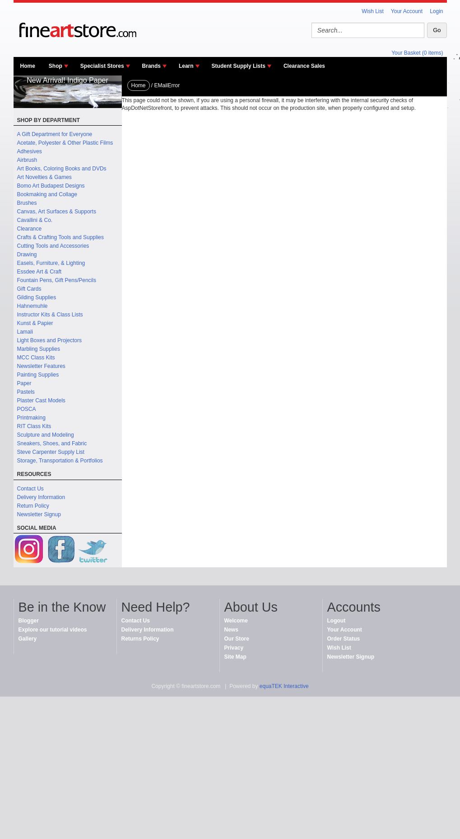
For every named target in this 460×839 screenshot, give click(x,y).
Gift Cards (29, 289)
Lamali (25, 332)
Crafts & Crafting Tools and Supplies (60, 237)
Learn (186, 66)
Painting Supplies (38, 375)
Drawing (27, 254)
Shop (55, 66)
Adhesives (29, 151)
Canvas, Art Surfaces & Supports (56, 211)
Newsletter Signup (39, 514)
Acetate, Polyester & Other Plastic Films (65, 143)
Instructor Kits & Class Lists (50, 314)
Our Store (236, 639)
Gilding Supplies (36, 297)
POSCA (26, 409)
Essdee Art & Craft (39, 272)
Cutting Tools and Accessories (53, 246)
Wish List (373, 11)
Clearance (29, 229)
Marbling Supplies (38, 349)
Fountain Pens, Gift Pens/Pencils (56, 280)
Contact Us (30, 488)
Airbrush (27, 160)
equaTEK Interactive (284, 686)
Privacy (234, 648)
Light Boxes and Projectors (49, 340)
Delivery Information (41, 497)
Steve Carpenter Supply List (50, 452)
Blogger (29, 620)
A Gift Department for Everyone (55, 134)
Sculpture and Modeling (45, 435)
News (231, 630)
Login (436, 11)
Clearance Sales (304, 66)
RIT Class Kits (34, 426)
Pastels (26, 392)
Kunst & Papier (35, 323)
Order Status (343, 639)
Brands (151, 66)
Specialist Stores (102, 66)
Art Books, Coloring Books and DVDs (62, 168)
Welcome (236, 620)
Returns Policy (140, 639)
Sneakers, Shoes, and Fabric (52, 443)
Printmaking (31, 418)
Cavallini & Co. (35, 220)
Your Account (407, 11)
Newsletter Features (41, 366)
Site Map (235, 657)
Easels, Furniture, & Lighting (51, 263)
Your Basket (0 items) (417, 53)
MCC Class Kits (36, 357)
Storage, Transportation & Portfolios (60, 460)
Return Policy (33, 506)
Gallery (28, 639)
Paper (24, 383)
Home (27, 66)
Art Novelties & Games (44, 177)
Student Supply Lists (238, 66)
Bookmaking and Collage (47, 194)
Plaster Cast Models (41, 400)
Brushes (27, 203)
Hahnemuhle (32, 306)
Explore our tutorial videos (53, 630)
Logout (336, 620)
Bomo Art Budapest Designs (51, 186)
